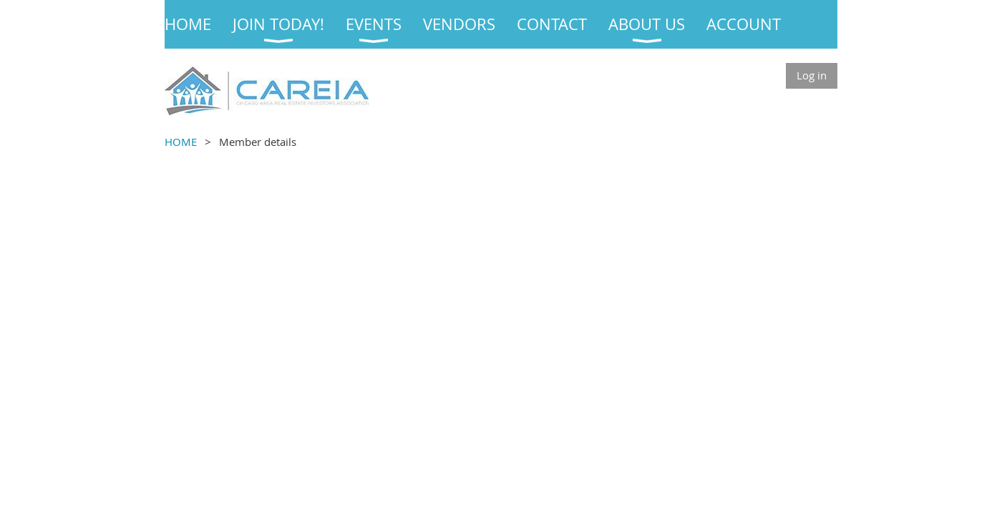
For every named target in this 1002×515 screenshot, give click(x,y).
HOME (181, 141)
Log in (812, 75)
